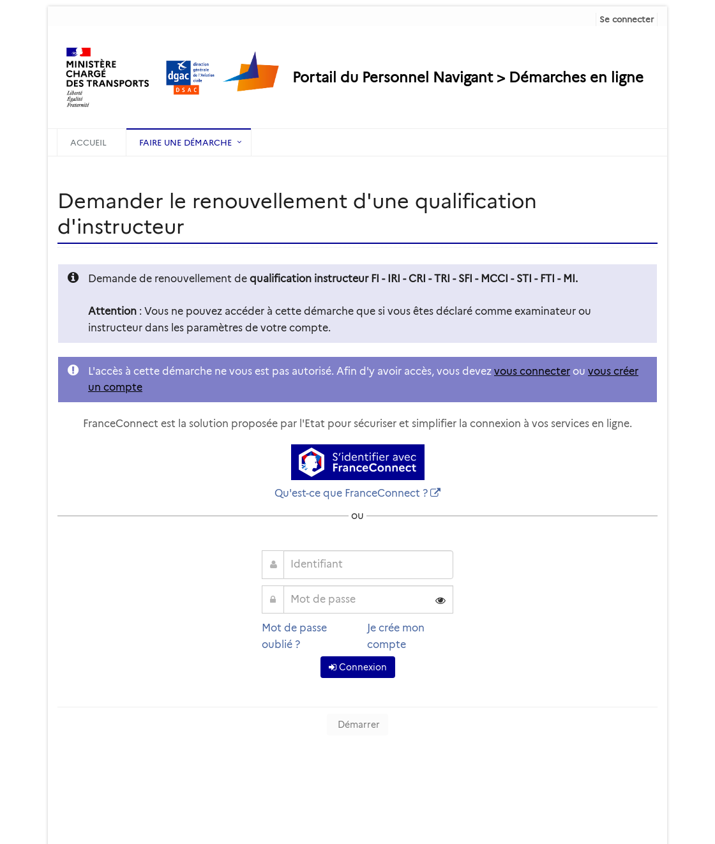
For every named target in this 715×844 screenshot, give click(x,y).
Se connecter (626, 19)
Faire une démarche (185, 142)
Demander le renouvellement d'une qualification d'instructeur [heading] (297, 213)
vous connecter (532, 371)
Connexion (358, 667)
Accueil (88, 142)
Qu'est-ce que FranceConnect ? (351, 493)
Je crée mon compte (396, 636)
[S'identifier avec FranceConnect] (358, 462)
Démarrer (357, 724)
